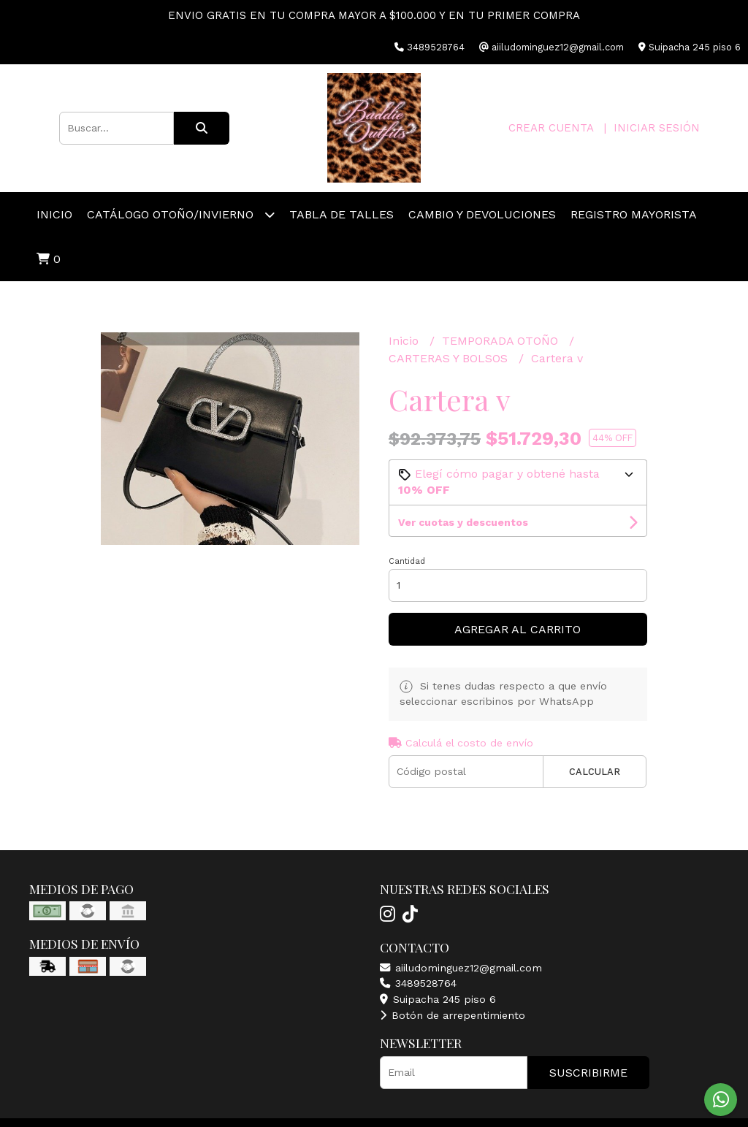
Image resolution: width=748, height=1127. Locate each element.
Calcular (594, 771)
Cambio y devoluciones (482, 214)
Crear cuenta (550, 127)
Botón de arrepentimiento (452, 1015)
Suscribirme (588, 1073)
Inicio (54, 214)
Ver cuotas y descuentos (463, 522)
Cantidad (407, 561)
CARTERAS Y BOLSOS (450, 358)
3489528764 (418, 983)
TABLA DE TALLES (341, 214)
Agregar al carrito (517, 629)
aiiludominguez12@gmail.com (461, 968)
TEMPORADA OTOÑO (502, 341)
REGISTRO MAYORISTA (633, 214)
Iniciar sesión (657, 127)
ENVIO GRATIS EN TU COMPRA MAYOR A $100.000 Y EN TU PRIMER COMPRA (374, 15)
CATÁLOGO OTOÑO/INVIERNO (181, 214)
